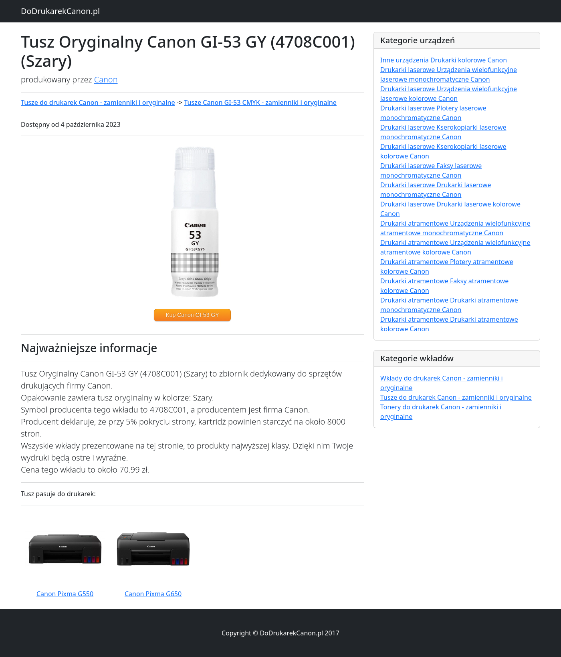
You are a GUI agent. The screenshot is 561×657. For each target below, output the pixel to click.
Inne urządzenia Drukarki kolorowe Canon (443, 60)
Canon (106, 79)
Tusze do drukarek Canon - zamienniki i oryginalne (98, 102)
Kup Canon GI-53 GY (192, 315)
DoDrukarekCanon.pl (60, 11)
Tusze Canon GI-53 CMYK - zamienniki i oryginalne (260, 102)
